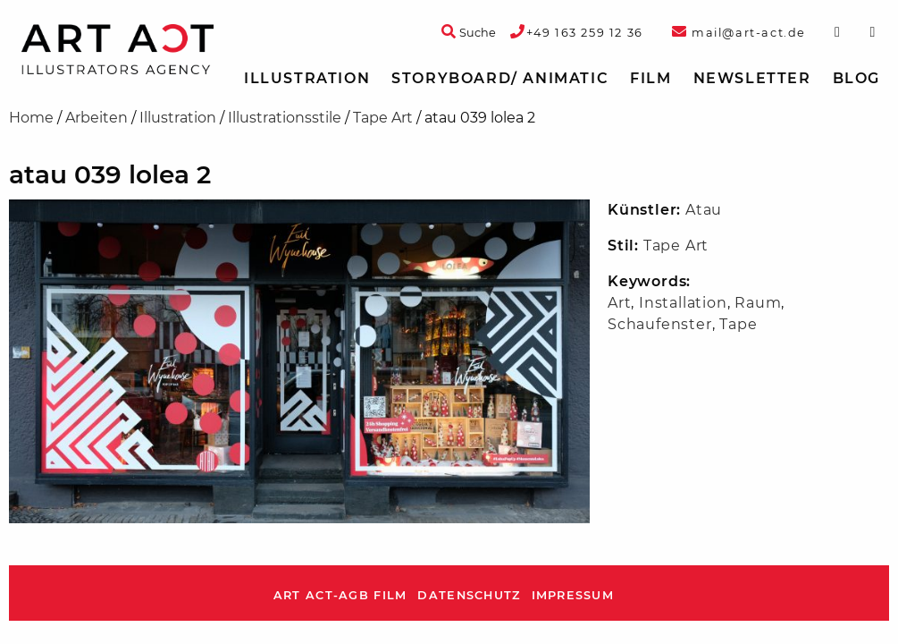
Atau (703, 209)
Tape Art (383, 117)
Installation (683, 302)
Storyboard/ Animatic (499, 78)
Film (650, 78)
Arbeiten (96, 117)
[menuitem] (307, 78)
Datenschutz (468, 595)
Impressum (573, 595)
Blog (856, 78)
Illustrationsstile (284, 117)
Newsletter (752, 78)
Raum (757, 302)
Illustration (307, 78)
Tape (738, 324)
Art (619, 302)
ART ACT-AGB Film (340, 595)
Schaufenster (660, 324)
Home (31, 117)
